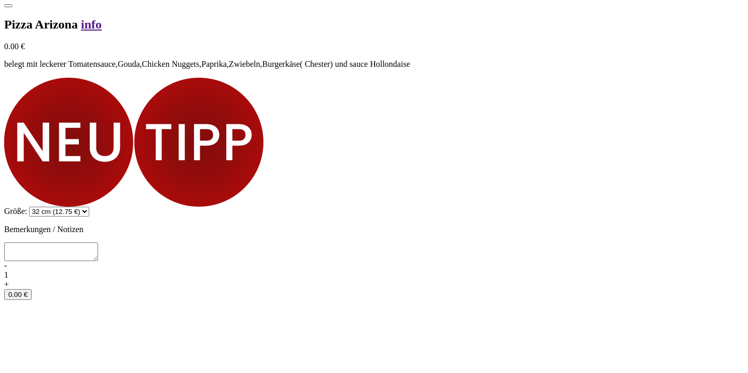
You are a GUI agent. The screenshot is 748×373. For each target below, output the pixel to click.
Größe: (15, 211)
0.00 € (17, 298)
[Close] (8, 5)
